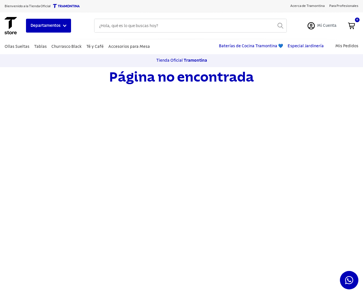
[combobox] (190, 26)
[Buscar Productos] (280, 25)
